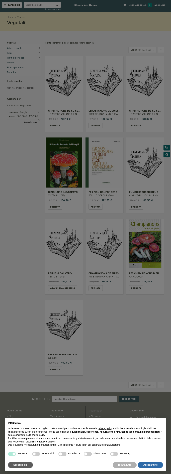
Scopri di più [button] (20, 464)
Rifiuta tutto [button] (124, 464)
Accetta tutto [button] (150, 464)
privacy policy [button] (105, 428)
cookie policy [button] (38, 435)
